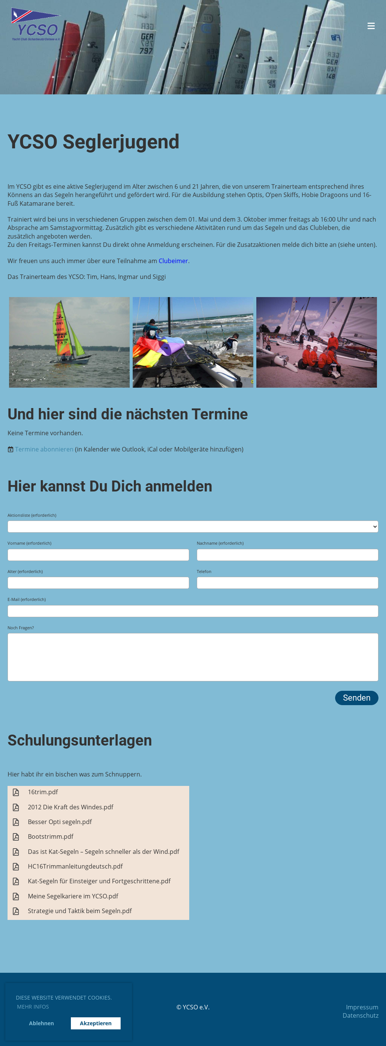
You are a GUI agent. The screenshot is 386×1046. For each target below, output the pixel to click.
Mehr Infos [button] (33, 1006)
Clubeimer (173, 261)
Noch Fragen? (21, 627)
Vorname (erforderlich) (29, 543)
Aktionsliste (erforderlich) (32, 515)
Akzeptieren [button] (96, 1023)
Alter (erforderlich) (25, 571)
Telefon (204, 571)
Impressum (362, 1007)
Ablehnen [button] (41, 1023)
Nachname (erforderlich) (220, 543)
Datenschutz (360, 1015)
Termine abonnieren (44, 449)
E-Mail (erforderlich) (27, 599)
